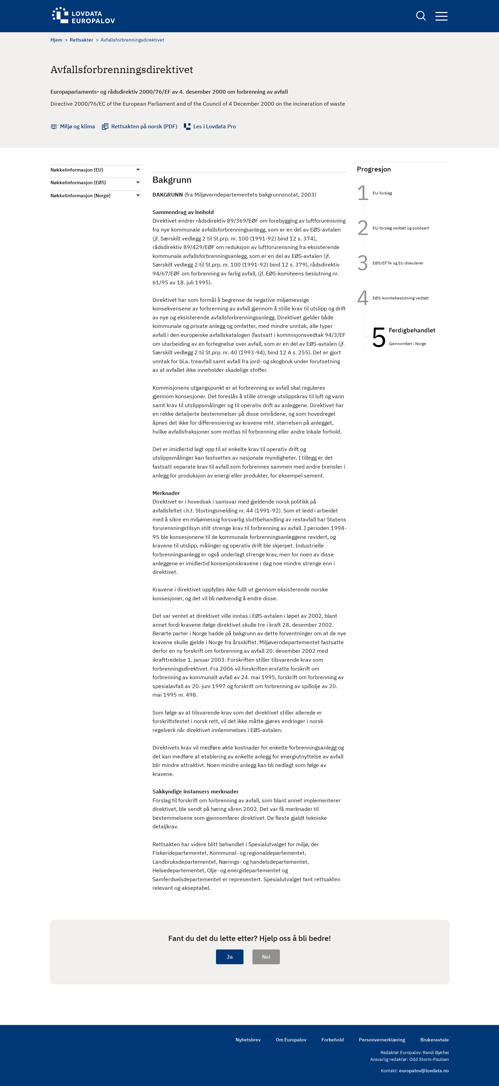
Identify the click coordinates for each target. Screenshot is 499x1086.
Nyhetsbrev (248, 1040)
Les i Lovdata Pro (214, 126)
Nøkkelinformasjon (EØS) (78, 182)
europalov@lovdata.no (424, 1070)
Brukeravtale (434, 1040)
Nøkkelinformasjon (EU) (76, 170)
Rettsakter (81, 40)
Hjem (56, 40)
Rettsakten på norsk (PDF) (144, 126)
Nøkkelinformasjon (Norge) (80, 195)
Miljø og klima (77, 126)
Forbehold (332, 1040)
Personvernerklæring (382, 1040)
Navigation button (441, 16)
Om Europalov (291, 1040)
